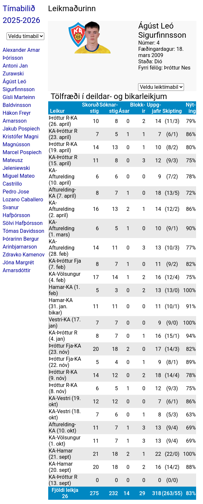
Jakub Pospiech (21, 129)
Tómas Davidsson (23, 231)
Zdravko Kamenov (24, 255)
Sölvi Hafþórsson (23, 223)
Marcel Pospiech (22, 152)
